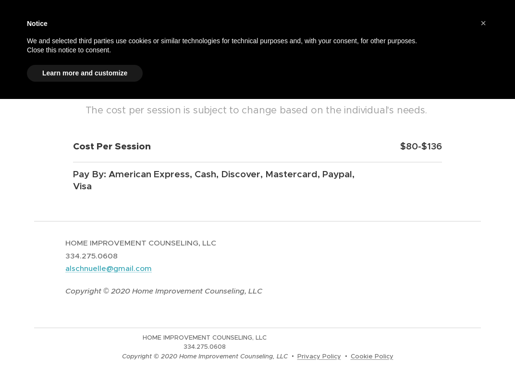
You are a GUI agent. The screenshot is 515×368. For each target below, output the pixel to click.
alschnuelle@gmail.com (108, 268)
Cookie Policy (372, 356)
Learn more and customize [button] (84, 73)
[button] (483, 23)
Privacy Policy (319, 356)
